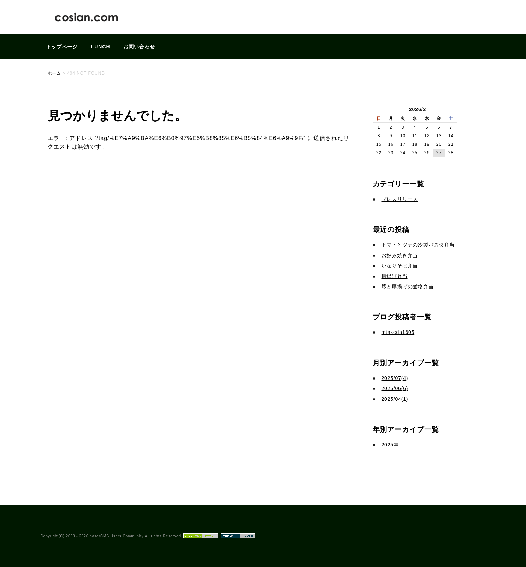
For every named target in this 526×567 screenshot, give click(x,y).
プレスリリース (400, 199)
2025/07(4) (395, 378)
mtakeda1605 (398, 332)
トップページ (62, 47)
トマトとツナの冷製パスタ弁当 (418, 245)
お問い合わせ (139, 47)
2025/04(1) (395, 399)
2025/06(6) (395, 388)
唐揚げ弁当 (395, 276)
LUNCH (100, 47)
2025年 (390, 444)
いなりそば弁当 (400, 265)
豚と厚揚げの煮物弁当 (408, 286)
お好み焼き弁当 (400, 255)
